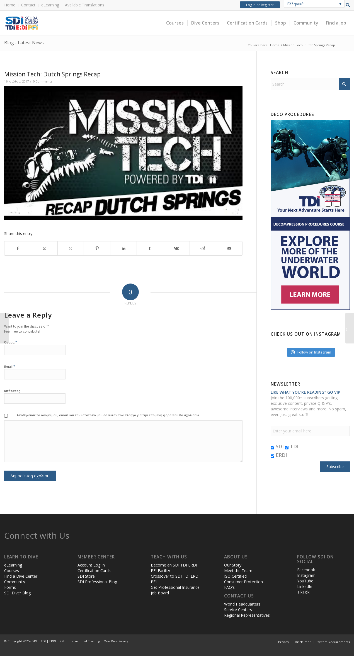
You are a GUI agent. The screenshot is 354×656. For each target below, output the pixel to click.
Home (9, 5)
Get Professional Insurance (175, 587)
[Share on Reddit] (203, 248)
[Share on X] (44, 248)
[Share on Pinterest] (97, 248)
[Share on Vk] (176, 248)
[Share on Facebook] (17, 248)
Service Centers (238, 609)
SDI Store (86, 576)
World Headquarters (242, 604)
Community (14, 581)
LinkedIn (304, 586)
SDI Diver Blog (17, 593)
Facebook (306, 569)
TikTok (303, 592)
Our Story (232, 565)
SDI (277, 446)
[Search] (310, 84)
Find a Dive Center (20, 576)
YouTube (305, 581)
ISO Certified (235, 576)
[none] (314, 4)
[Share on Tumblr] (150, 248)
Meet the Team (238, 570)
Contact (28, 5)
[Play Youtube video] (123, 153)
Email (9, 366)
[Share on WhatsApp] (71, 248)
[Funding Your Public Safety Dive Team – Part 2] (349, 328)
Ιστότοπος (12, 391)
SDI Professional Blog (97, 581)
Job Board (160, 593)
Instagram (306, 575)
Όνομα (10, 342)
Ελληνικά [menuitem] (295, 3)
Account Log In (91, 565)
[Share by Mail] (229, 248)
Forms (10, 587)
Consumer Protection (243, 581)
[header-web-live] (67, 23)
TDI (292, 446)
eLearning (50, 5)
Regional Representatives (247, 615)
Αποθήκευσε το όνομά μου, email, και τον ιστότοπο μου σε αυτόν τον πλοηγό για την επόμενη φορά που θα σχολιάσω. (108, 415)
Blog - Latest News (24, 43)
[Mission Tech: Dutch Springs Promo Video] (4, 328)
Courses (11, 570)
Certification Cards (94, 570)
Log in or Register (260, 5)
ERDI (279, 455)
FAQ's (229, 587)
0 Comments (42, 81)
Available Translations (84, 5)
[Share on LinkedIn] (123, 248)
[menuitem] (11, 5)
